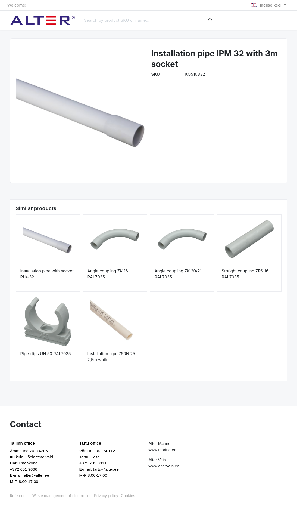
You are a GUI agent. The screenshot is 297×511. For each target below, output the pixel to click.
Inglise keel (266, 5)
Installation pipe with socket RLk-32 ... (47, 274)
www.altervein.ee (164, 466)
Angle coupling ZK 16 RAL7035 (107, 274)
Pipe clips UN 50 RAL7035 (45, 353)
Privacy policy (106, 496)
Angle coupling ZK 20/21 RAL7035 (178, 274)
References (20, 496)
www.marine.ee (163, 449)
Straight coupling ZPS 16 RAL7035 (245, 274)
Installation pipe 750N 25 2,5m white (111, 356)
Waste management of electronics (61, 496)
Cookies (128, 496)
